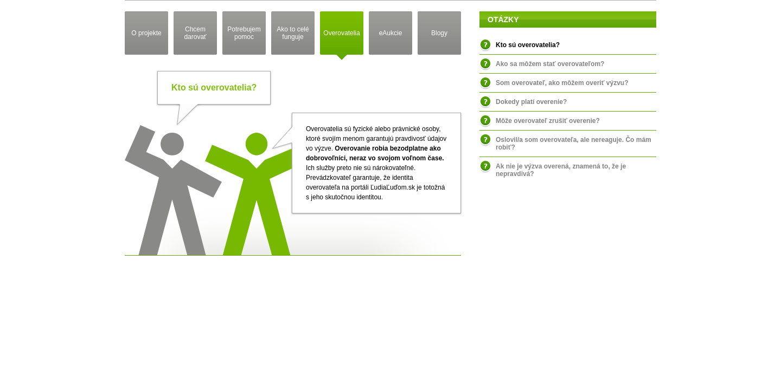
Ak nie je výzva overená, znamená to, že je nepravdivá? (561, 170)
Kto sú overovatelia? (528, 45)
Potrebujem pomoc (243, 33)
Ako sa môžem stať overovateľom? (550, 64)
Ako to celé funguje (293, 33)
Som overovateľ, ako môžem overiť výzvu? (562, 83)
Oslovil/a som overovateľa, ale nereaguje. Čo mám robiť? (573, 143)
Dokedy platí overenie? (531, 102)
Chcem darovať (195, 33)
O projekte (146, 33)
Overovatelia (341, 33)
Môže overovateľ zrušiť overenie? (548, 121)
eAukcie (390, 33)
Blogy (439, 33)
